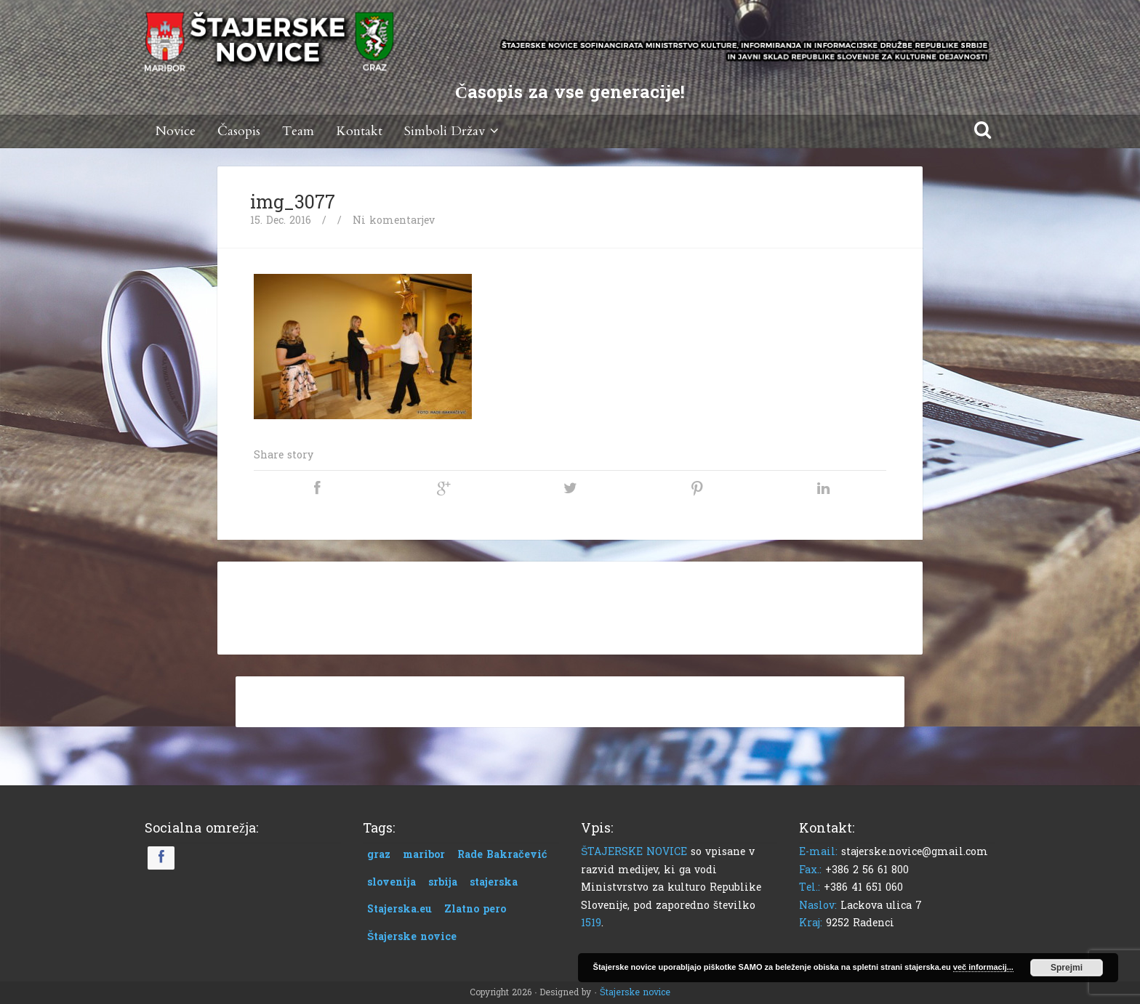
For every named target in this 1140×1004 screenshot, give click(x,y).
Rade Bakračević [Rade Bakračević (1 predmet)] (502, 855)
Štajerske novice (635, 992)
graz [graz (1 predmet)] (378, 855)
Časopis (238, 131)
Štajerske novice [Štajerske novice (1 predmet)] (412, 937)
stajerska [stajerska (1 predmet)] (494, 882)
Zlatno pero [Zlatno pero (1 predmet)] (475, 909)
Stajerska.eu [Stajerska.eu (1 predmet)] (399, 909)
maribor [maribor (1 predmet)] (424, 855)
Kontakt (359, 131)
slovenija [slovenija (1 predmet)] (391, 882)
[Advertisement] (570, 605)
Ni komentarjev (394, 220)
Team (298, 131)
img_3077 (292, 202)
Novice (176, 131)
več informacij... (983, 967)
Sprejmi (1067, 968)
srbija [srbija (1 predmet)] (442, 882)
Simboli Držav (453, 131)
